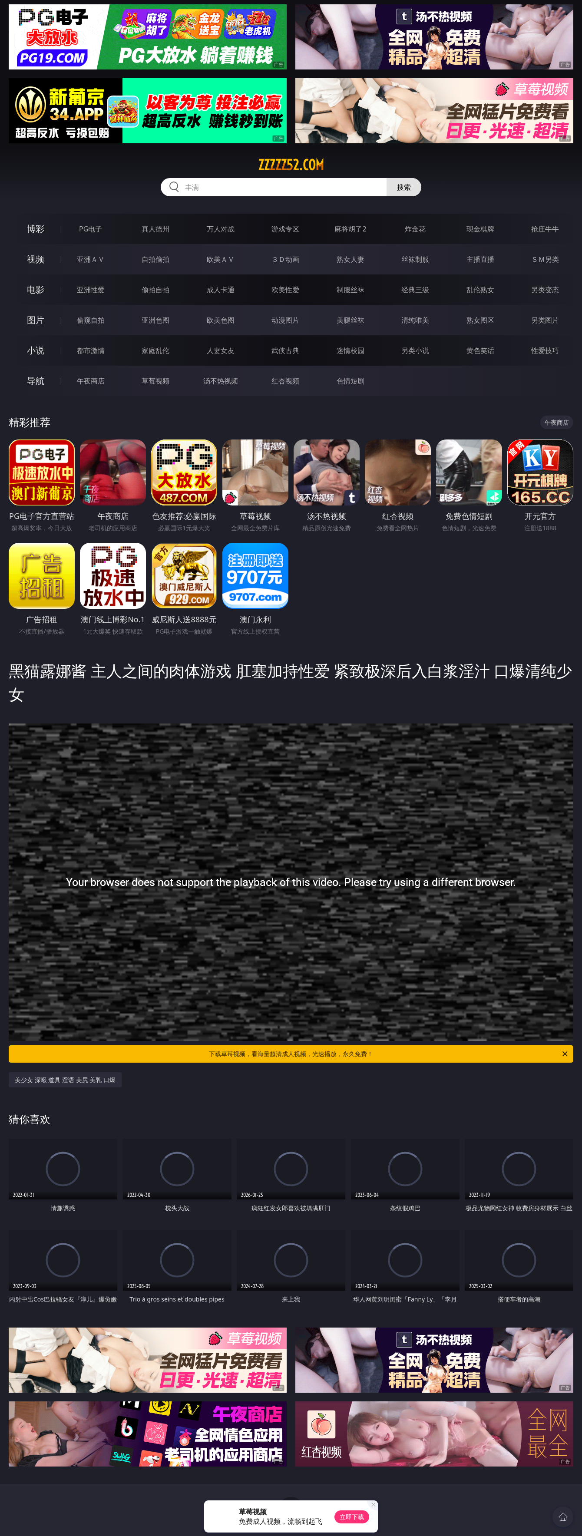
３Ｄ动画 (285, 259)
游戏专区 (285, 229)
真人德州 (155, 229)
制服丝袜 (350, 289)
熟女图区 (480, 320)
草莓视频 (155, 381)
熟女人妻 (350, 259)
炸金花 (415, 229)
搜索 (404, 187)
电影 (35, 289)
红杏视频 (285, 381)
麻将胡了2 (350, 229)
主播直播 (480, 259)
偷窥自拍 (91, 320)
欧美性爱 (285, 289)
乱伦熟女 (480, 289)
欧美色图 (221, 320)
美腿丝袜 (350, 320)
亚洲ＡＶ (91, 259)
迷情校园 (350, 350)
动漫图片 (285, 320)
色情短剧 (350, 381)
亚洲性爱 (91, 289)
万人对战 (221, 229)
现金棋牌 (480, 229)
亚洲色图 (155, 320)
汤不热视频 (220, 381)
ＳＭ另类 (545, 259)
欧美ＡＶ (221, 259)
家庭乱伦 (155, 350)
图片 (35, 320)
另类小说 (415, 350)
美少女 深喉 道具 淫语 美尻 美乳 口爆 (65, 1080)
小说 (35, 350)
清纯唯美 (415, 320)
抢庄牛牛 (545, 229)
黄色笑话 (480, 350)
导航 (35, 380)
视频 (35, 259)
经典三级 (415, 289)
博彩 (35, 229)
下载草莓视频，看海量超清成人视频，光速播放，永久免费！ (389, 1054)
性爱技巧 (545, 350)
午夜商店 (91, 381)
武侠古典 (285, 350)
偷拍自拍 (155, 289)
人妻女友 (221, 350)
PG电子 (90, 229)
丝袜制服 (415, 259)
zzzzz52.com (291, 165)
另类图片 (545, 320)
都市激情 (91, 350)
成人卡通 (221, 289)
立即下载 (352, 1517)
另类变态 (545, 289)
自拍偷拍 (155, 259)
